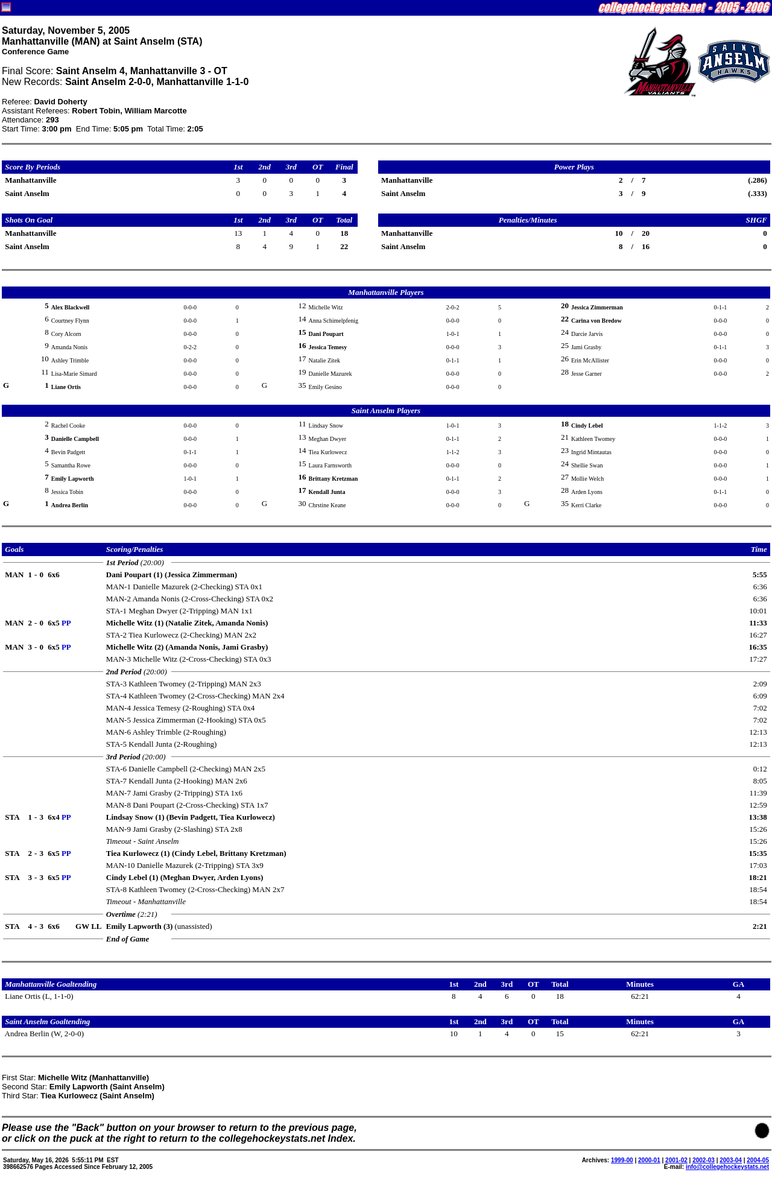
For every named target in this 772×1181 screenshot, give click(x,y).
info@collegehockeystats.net (727, 1167)
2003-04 (731, 1160)
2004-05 (758, 1160)
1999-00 (622, 1160)
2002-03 (703, 1160)
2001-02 (676, 1160)
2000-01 (649, 1160)
